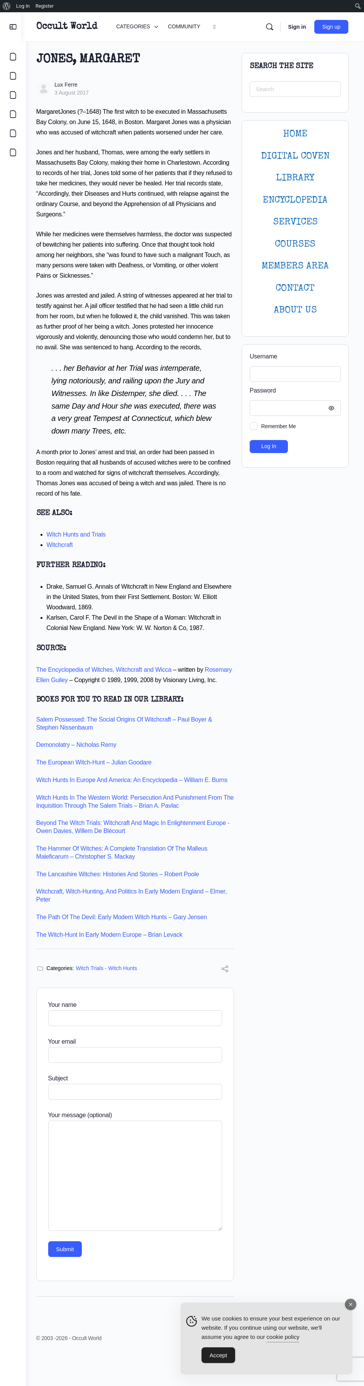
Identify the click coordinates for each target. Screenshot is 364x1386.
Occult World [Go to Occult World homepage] (71, 26)
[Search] (269, 26)
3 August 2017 (77, 93)
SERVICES (295, 222)
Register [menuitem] (45, 6)
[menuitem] (6, 6)
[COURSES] (13, 114)
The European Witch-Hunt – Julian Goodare (99, 793)
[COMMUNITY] (13, 75)
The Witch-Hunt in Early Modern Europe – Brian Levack (114, 965)
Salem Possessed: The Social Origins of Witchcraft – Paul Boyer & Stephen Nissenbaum (129, 754)
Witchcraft (65, 565)
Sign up (332, 27)
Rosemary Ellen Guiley (71, 700)
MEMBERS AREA (295, 266)
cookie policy (282, 1337)
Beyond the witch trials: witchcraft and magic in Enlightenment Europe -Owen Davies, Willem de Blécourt (136, 858)
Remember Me (278, 426)
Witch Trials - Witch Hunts (111, 999)
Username (263, 356)
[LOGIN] (13, 133)
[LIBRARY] (13, 95)
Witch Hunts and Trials (81, 555)
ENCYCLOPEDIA (295, 200)
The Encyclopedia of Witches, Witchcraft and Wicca (109, 690)
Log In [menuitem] (23, 6)
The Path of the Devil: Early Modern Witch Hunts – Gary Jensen (126, 948)
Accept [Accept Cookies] (218, 1355)
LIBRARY (295, 178)
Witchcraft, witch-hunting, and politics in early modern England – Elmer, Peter (136, 926)
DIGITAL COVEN (295, 156)
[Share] (224, 1001)
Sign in (297, 27)
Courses (295, 244)
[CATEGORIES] (13, 56)
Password (293, 390)
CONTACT (295, 288)
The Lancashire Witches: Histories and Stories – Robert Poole (122, 905)
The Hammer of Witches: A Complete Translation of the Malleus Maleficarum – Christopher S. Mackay (127, 883)
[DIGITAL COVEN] (13, 152)
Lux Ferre (71, 85)
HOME (295, 134)
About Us (295, 310)
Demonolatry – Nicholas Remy (81, 775)
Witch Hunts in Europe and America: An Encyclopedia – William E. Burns (136, 811)
